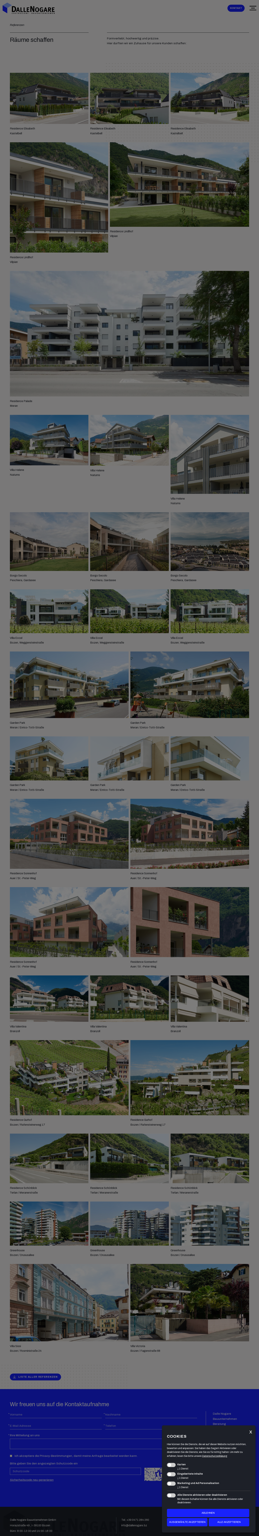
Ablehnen (208, 1513)
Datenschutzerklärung (214, 1456)
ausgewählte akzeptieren (187, 1522)
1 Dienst (182, 1468)
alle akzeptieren (229, 1522)
